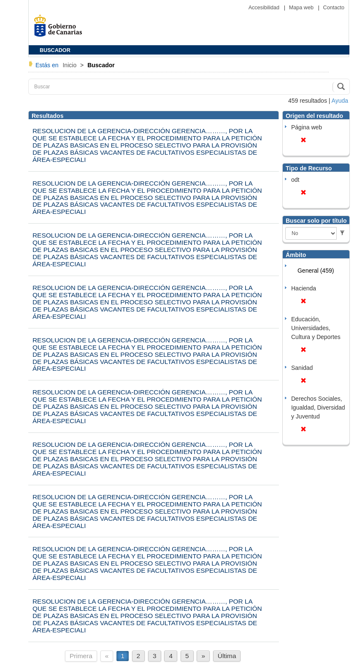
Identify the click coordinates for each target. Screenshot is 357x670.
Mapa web (302, 8)
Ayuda (340, 100)
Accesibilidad (265, 8)
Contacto (333, 8)
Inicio (70, 65)
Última (227, 655)
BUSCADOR (55, 50)
